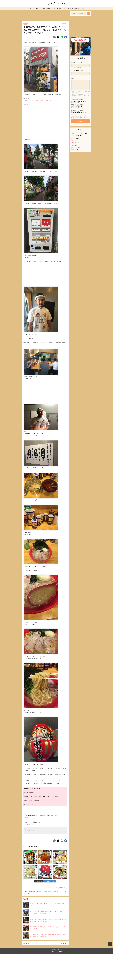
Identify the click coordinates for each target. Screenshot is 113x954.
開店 (57, 887)
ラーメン (51, 887)
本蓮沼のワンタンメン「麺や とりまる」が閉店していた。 (38, 100)
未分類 (73, 145)
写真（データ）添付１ (77, 99)
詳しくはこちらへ (29, 824)
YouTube (58, 8)
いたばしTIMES (30, 830)
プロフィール (29, 8)
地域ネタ (73, 138)
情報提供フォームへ (30, 817)
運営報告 (73, 149)
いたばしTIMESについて (77, 133)
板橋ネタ (70, 8)
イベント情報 (74, 135)
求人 (76, 8)
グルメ (36, 8)
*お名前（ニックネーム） (78, 62)
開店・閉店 (42, 8)
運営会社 (84, 8)
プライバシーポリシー (56, 949)
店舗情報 (25, 23)
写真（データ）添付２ (77, 105)
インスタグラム (51, 8)
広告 (79, 8)
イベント (64, 8)
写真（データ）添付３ (77, 110)
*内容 (72, 78)
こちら (31, 804)
